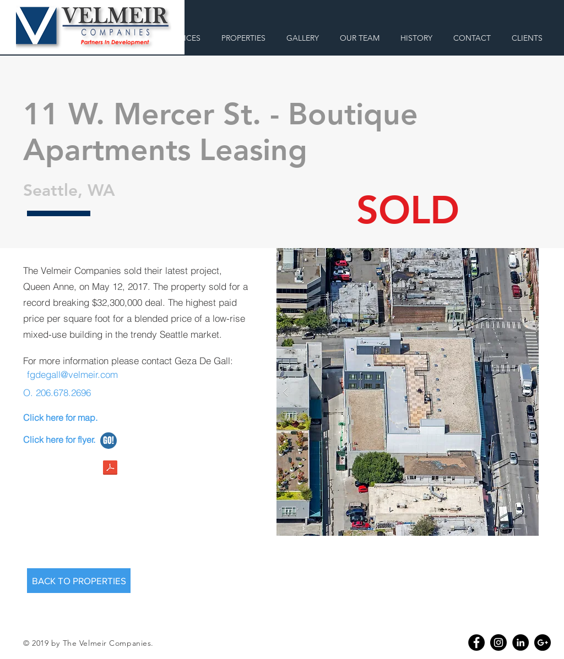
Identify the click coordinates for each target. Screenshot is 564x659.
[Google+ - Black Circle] (542, 642)
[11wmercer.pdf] (110, 469)
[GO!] (108, 440)
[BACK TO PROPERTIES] (79, 580)
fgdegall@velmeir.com (72, 374)
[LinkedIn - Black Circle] (520, 642)
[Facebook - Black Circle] (476, 642)
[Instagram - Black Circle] (498, 642)
